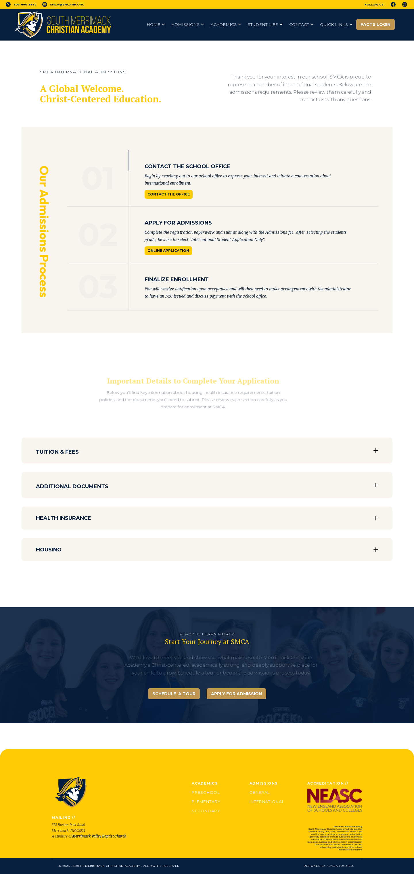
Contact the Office (168, 194)
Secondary (206, 810)
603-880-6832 (25, 4)
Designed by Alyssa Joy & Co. (329, 865)
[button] (156, 24)
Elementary (206, 801)
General (260, 792)
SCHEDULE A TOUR (173, 693)
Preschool (206, 792)
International (267, 801)
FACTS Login (375, 24)
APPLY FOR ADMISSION (236, 693)
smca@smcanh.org (67, 4)
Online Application (168, 250)
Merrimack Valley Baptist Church (99, 836)
